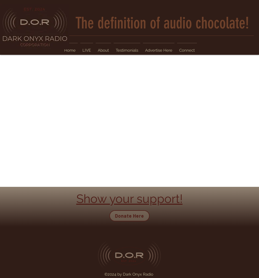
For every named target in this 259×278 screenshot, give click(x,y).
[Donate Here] (129, 215)
